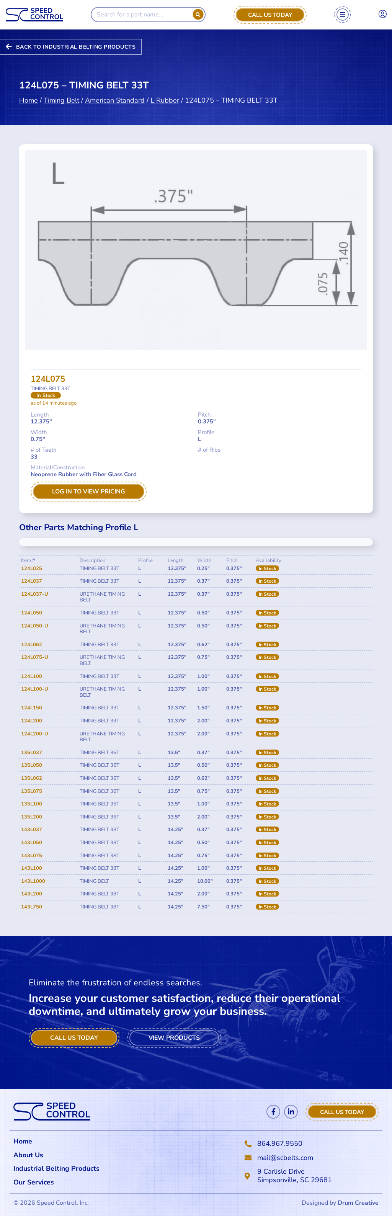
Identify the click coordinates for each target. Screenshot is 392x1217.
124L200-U (34, 733)
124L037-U (34, 594)
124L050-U (34, 625)
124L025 (31, 568)
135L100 (31, 803)
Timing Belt (61, 88)
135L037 (31, 752)
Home (28, 88)
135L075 (31, 791)
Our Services (35, 1182)
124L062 (31, 644)
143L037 (31, 829)
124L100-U (34, 689)
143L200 (31, 893)
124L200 (31, 720)
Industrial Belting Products (57, 1168)
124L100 (31, 676)
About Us (28, 1155)
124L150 (31, 708)
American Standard (115, 88)
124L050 (31, 612)
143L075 (31, 855)
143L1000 (33, 881)
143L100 (31, 868)
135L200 (31, 817)
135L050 (31, 765)
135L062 (31, 778)
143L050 (31, 842)
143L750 (31, 906)
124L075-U (34, 657)
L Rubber (164, 88)
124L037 (31, 581)
